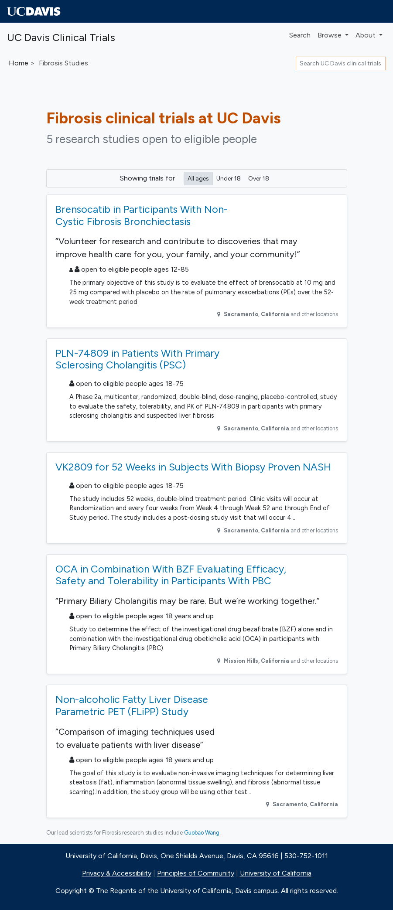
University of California (275, 873)
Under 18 (228, 178)
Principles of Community (195, 873)
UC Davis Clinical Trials (61, 37)
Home (18, 63)
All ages (198, 178)
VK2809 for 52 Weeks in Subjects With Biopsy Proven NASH (193, 467)
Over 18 (258, 178)
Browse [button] (330, 35)
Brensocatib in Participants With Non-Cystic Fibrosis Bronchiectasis (141, 215)
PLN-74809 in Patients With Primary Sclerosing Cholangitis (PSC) (137, 359)
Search (300, 35)
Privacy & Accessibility (116, 873)
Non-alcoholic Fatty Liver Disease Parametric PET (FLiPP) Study (131, 705)
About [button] (366, 35)
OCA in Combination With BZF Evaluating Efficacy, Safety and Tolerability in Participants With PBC (170, 575)
